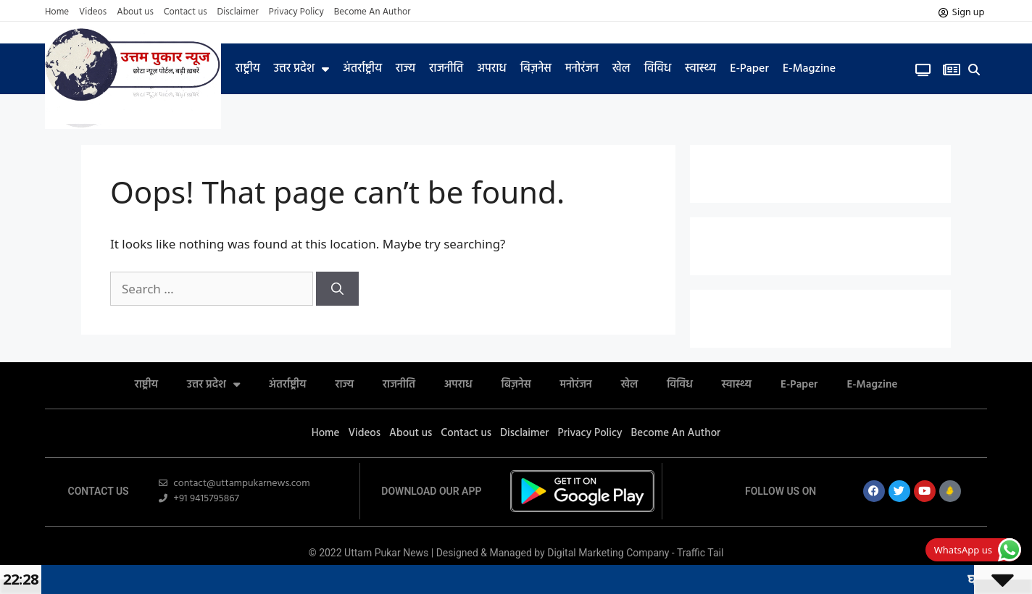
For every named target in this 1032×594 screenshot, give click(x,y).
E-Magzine (809, 68)
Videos (93, 12)
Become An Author (372, 12)
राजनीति (446, 68)
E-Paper (749, 68)
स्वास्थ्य (700, 68)
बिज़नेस (536, 68)
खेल (621, 68)
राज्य (405, 68)
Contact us (185, 12)
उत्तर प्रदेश (301, 69)
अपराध (491, 68)
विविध (657, 68)
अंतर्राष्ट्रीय (362, 68)
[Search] (337, 289)
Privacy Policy (296, 12)
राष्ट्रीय (248, 68)
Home (57, 12)
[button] (974, 70)
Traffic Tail (700, 553)
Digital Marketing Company (609, 553)
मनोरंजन (582, 68)
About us (135, 12)
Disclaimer (238, 12)
